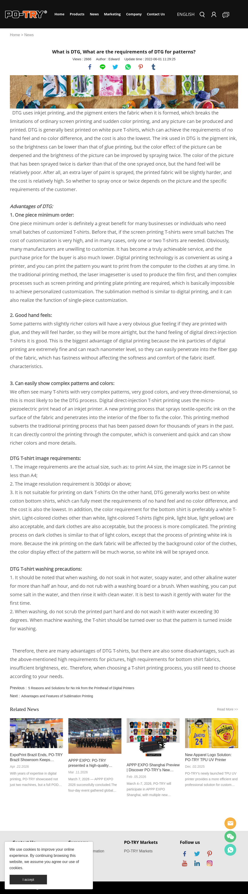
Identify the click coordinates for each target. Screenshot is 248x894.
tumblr (153, 66)
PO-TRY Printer (230, 850)
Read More (227, 709)
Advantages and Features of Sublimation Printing (57, 696)
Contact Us (156, 14)
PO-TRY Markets (138, 851)
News (94, 14)
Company (134, 14)
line (102, 66)
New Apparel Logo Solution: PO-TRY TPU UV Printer (208, 757)
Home (59, 14)
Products (77, 14)
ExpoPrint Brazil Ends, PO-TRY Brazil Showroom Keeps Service (36, 757)
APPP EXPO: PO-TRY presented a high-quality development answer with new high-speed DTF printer (93, 763)
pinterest (140, 66)
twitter (115, 66)
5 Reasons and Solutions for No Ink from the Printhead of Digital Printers (81, 688)
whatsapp (128, 66)
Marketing (112, 14)
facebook (89, 66)
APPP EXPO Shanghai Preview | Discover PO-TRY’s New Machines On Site (153, 767)
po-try (230, 823)
